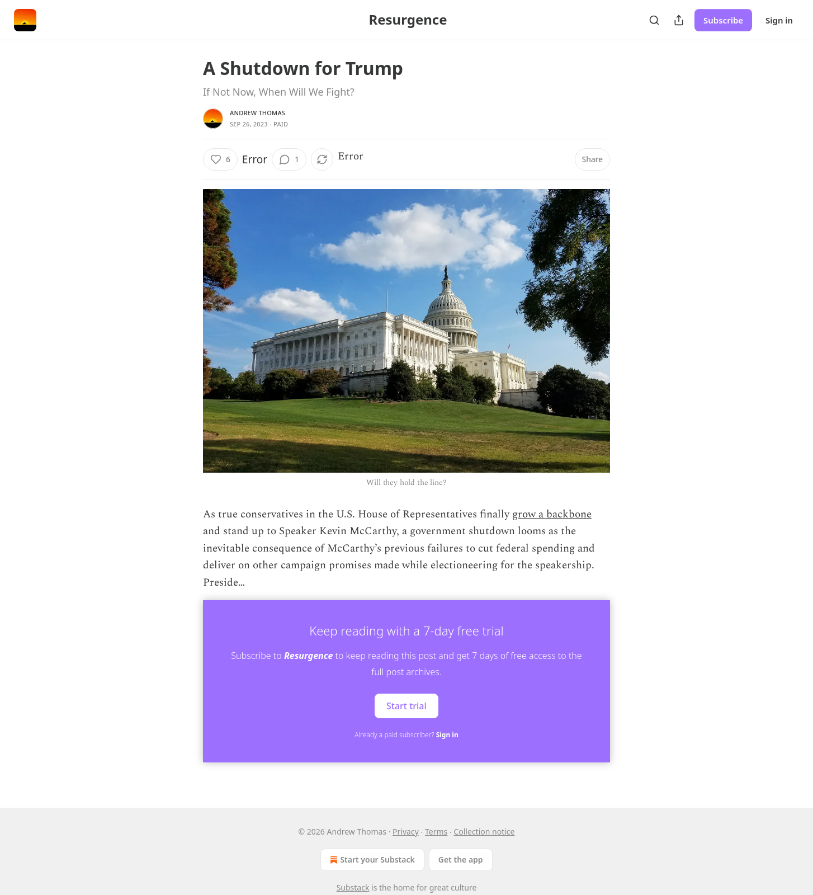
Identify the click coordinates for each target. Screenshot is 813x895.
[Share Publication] (679, 20)
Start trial (406, 705)
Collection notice (483, 831)
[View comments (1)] (289, 159)
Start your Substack (371, 860)
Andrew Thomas (257, 113)
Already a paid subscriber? (406, 734)
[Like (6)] (220, 159)
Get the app (460, 859)
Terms (436, 831)
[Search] (654, 20)
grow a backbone (552, 514)
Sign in (779, 20)
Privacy (406, 831)
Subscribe (723, 20)
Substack (353, 887)
